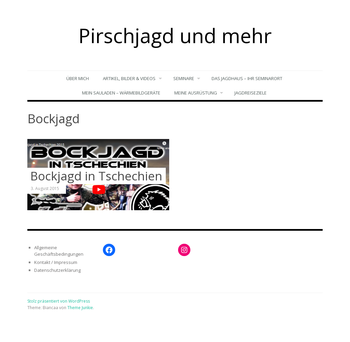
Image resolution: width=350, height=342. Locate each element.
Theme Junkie (80, 308)
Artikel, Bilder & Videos (129, 78)
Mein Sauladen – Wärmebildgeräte (121, 93)
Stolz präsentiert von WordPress (58, 301)
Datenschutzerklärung (57, 270)
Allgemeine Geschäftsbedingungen (58, 250)
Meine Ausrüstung (195, 93)
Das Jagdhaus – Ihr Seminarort (247, 78)
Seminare (183, 78)
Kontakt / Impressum (55, 262)
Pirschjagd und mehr (175, 35)
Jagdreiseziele (251, 93)
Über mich (77, 78)
